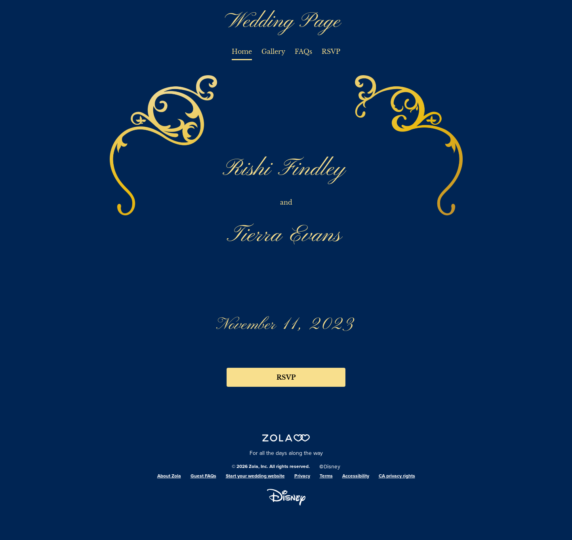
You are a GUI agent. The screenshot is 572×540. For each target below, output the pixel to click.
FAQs (303, 51)
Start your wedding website (255, 476)
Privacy (302, 476)
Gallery (273, 51)
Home (242, 51)
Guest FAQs (203, 476)
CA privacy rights (397, 476)
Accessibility (355, 476)
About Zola (169, 476)
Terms (326, 476)
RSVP (331, 51)
